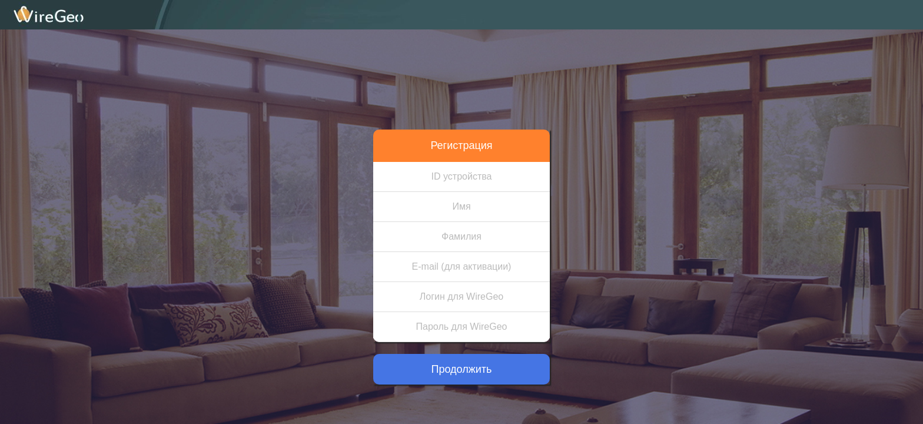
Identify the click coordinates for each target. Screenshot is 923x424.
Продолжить (461, 369)
